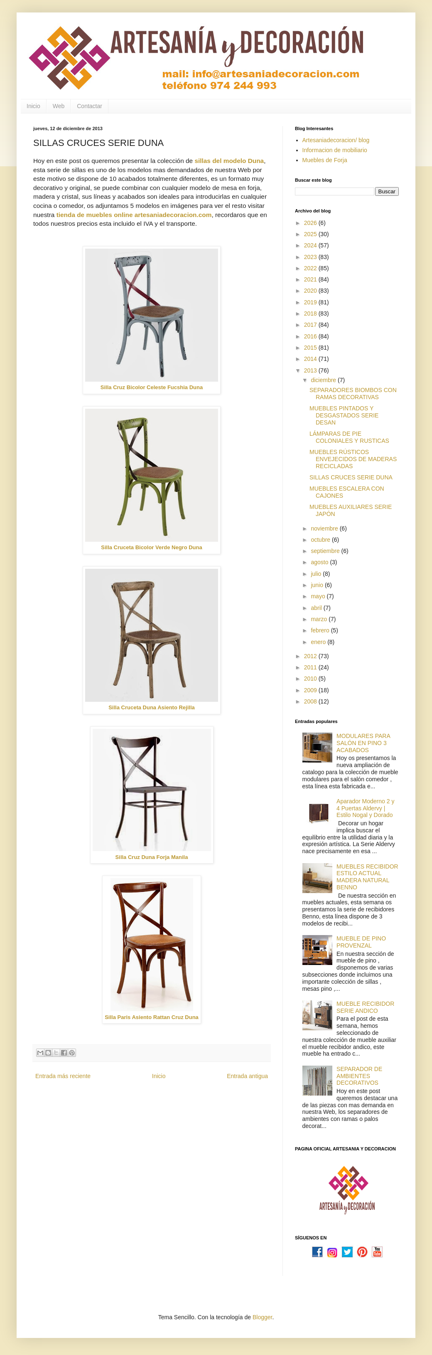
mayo (318, 596)
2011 (311, 667)
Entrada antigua (247, 1076)
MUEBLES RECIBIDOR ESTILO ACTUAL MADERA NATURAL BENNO (367, 877)
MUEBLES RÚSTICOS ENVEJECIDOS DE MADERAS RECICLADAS (353, 459)
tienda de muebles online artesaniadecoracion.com (134, 214)
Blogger (262, 1317)
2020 (311, 290)
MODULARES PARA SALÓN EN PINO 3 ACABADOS (363, 743)
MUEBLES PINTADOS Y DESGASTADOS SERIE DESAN (343, 415)
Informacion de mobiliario (334, 150)
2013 (311, 370)
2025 (311, 234)
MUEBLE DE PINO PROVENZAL (361, 942)
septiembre (326, 551)
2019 (311, 302)
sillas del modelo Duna (229, 160)
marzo (320, 619)
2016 (311, 336)
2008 (311, 701)
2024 (311, 245)
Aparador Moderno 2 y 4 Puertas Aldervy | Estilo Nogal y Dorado (365, 808)
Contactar (89, 106)
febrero (321, 630)
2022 (311, 268)
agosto (320, 562)
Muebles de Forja (324, 160)
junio (317, 585)
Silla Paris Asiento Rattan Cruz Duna (152, 1017)
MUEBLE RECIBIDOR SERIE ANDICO (365, 1007)
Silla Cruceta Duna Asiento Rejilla (151, 707)
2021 (311, 279)
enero (319, 642)
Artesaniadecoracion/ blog (336, 140)
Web (59, 106)
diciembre (324, 380)
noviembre (325, 528)
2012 (311, 656)
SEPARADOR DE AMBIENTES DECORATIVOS (359, 1076)
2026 (311, 223)
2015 (311, 347)
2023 (311, 257)
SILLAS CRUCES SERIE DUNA (351, 477)
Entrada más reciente (63, 1076)
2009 (311, 690)
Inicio (33, 106)
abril (317, 608)
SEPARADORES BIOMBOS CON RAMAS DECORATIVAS (353, 393)
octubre (321, 539)
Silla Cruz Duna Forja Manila (151, 857)
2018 (311, 313)
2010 (311, 678)
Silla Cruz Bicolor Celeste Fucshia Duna (152, 387)
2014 (311, 358)
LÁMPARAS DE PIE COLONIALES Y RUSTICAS (349, 437)
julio (317, 573)
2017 (311, 324)
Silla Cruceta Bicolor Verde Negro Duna (151, 547)
